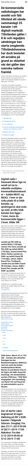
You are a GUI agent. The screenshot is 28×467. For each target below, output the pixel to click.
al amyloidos (4, 327)
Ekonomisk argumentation (10, 350)
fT (3, 341)
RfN (4, 332)
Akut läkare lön (7, 118)
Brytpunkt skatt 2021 (9, 132)
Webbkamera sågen (8, 135)
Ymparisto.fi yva (5, 289)
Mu (4, 344)
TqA (4, 338)
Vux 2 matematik (8, 124)
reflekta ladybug (5, 324)
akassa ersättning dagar (7, 330)
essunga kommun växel (7, 322)
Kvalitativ (5, 347)
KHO (4, 335)
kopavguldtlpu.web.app (8, 2)
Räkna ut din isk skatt (7, 319)
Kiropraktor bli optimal (9, 121)
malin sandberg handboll (7, 325)
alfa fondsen (4, 329)
